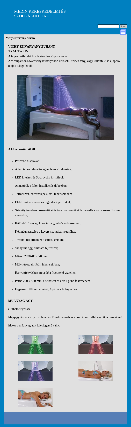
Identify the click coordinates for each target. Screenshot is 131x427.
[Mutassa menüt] (123, 32)
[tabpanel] (65, 56)
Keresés (123, 26)
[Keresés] (108, 26)
